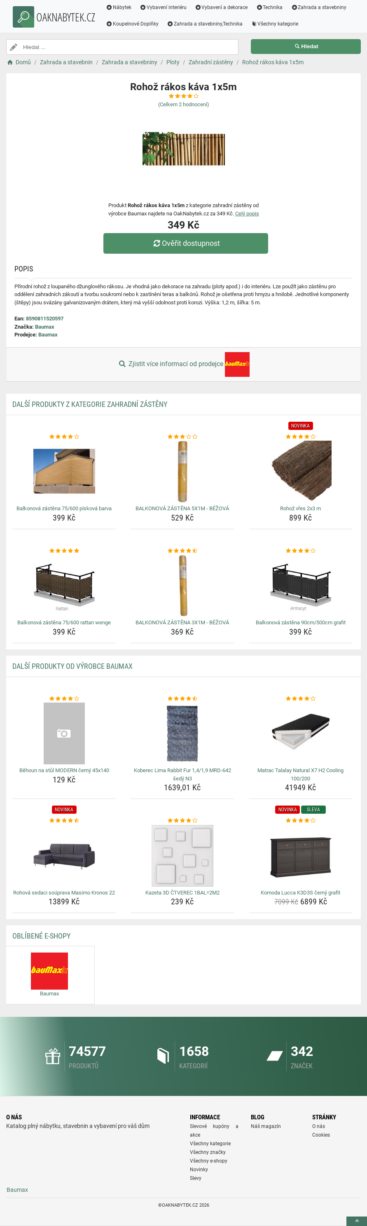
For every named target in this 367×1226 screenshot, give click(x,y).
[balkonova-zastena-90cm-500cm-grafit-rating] (300, 551)
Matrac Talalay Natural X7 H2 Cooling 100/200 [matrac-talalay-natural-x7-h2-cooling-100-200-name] (300, 774)
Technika (269, 7)
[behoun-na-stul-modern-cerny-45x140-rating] (64, 699)
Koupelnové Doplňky (132, 24)
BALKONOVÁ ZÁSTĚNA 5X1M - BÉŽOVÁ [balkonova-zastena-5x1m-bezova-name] (182, 508)
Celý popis (247, 213)
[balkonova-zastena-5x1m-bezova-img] (182, 471)
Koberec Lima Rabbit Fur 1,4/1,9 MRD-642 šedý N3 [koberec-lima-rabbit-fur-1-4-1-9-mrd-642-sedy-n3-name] (182, 774)
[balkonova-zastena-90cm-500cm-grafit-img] (300, 586)
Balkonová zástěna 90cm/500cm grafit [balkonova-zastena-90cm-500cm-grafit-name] (301, 622)
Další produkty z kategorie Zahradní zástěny (89, 404)
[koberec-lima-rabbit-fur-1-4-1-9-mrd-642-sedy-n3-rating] (182, 699)
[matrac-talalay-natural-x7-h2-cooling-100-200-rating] (300, 699)
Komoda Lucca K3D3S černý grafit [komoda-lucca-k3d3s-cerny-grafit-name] (300, 893)
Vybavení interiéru (163, 7)
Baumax (44, 327)
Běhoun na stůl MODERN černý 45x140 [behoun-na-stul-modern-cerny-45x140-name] (64, 770)
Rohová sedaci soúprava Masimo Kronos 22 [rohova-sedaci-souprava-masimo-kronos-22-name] (64, 893)
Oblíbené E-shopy (41, 936)
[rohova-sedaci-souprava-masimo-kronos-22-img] (64, 856)
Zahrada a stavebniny (318, 7)
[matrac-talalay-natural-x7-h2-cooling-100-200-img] (300, 733)
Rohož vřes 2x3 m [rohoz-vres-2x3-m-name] (300, 508)
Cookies (321, 1135)
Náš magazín (266, 1126)
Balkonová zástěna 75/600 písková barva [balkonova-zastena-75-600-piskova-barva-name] (64, 508)
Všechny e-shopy (208, 1161)
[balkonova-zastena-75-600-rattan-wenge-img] (64, 586)
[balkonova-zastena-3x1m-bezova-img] (182, 586)
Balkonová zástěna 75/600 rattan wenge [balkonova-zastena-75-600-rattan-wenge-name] (64, 622)
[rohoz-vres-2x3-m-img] (300, 471)
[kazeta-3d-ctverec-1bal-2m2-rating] (182, 821)
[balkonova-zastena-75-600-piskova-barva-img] (64, 471)
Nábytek (118, 7)
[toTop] (356, 1221)
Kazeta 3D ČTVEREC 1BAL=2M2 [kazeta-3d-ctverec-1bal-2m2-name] (182, 893)
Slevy (195, 1178)
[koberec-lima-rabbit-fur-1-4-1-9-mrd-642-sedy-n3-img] (182, 733)
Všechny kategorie (275, 24)
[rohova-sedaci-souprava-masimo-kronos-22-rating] (64, 821)
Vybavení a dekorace (221, 7)
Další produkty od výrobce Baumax (72, 666)
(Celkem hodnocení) (183, 104)
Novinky (199, 1169)
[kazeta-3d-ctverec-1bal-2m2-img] (182, 856)
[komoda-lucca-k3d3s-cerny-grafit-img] (300, 856)
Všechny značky (208, 1152)
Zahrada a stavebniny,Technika (205, 24)
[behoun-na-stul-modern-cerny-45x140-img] (64, 733)
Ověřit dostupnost (185, 243)
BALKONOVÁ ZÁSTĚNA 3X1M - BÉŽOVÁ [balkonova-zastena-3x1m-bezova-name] (182, 622)
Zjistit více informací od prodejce (183, 364)
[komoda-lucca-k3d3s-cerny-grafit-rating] (300, 821)
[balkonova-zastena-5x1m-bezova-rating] (182, 437)
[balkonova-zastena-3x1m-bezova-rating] (182, 551)
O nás (318, 1126)
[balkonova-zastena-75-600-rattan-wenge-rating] (64, 551)
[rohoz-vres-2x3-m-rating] (300, 437)
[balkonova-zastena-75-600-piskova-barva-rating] (64, 437)
